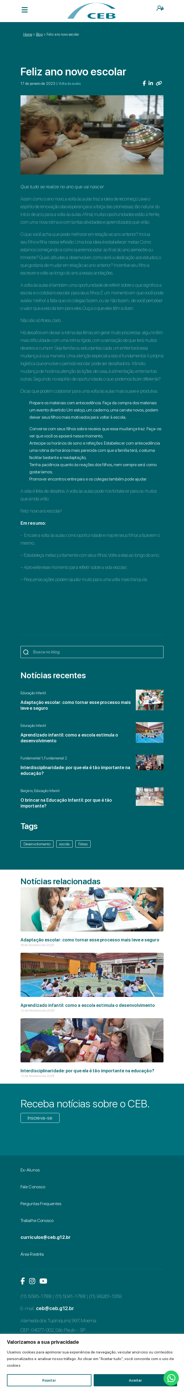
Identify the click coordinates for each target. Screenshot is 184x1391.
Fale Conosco (33, 1186)
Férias (83, 844)
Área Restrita (32, 1254)
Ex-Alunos (30, 1170)
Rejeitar (49, 1380)
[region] (92, 1362)
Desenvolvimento (37, 844)
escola (64, 844)
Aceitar (135, 1380)
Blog (39, 34)
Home (27, 34)
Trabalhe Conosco (37, 1220)
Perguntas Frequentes (41, 1203)
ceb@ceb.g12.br (55, 1308)
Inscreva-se (40, 1118)
